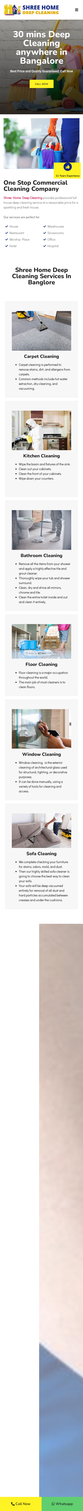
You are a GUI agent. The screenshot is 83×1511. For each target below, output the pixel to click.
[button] (76, 10)
